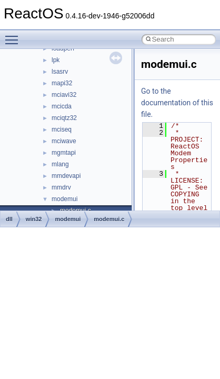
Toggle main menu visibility (14, 35)
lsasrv (60, 71)
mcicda (62, 106)
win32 (34, 219)
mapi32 (62, 83)
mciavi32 (64, 94)
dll (9, 219)
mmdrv (61, 187)
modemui (64, 199)
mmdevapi (66, 175)
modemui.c (109, 219)
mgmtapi (64, 152)
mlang (60, 164)
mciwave (64, 141)
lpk (55, 60)
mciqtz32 (64, 118)
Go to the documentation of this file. (177, 102)
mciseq (62, 129)
